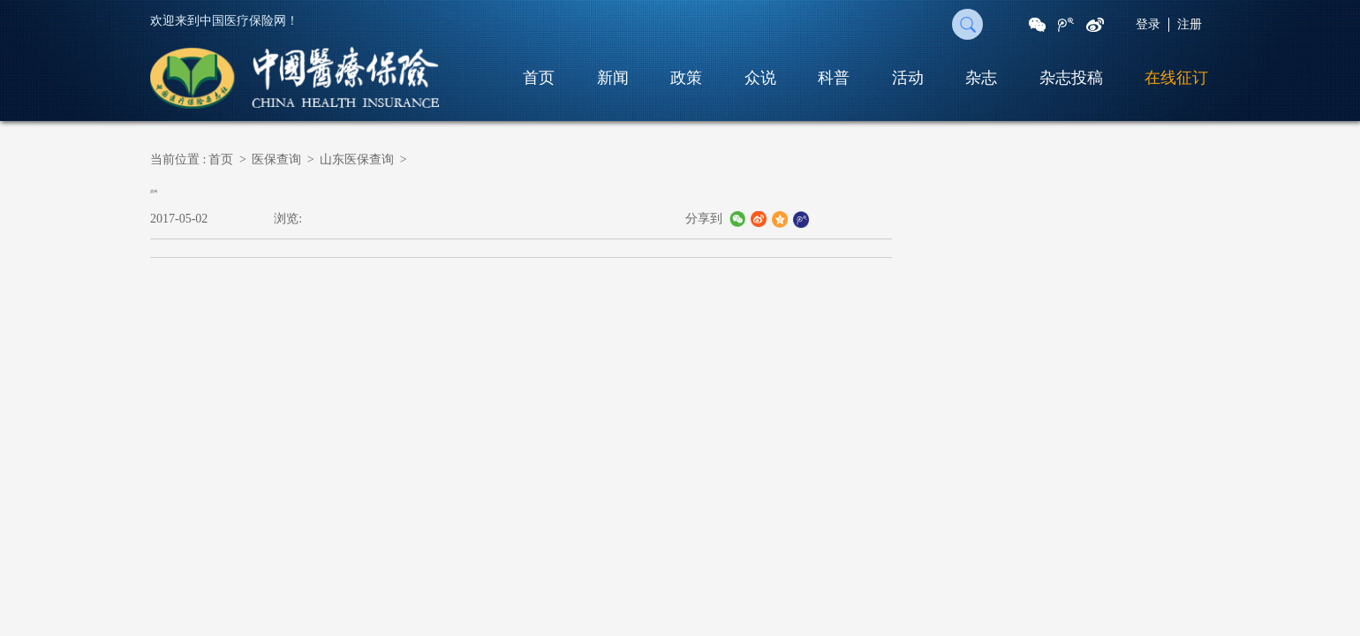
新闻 (613, 78)
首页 (539, 78)
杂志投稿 (1071, 78)
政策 (686, 78)
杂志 (981, 78)
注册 (1189, 24)
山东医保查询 (357, 159)
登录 (1148, 24)
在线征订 (1176, 78)
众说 (760, 78)
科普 (834, 78)
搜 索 (967, 24)
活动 (908, 78)
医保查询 (276, 159)
